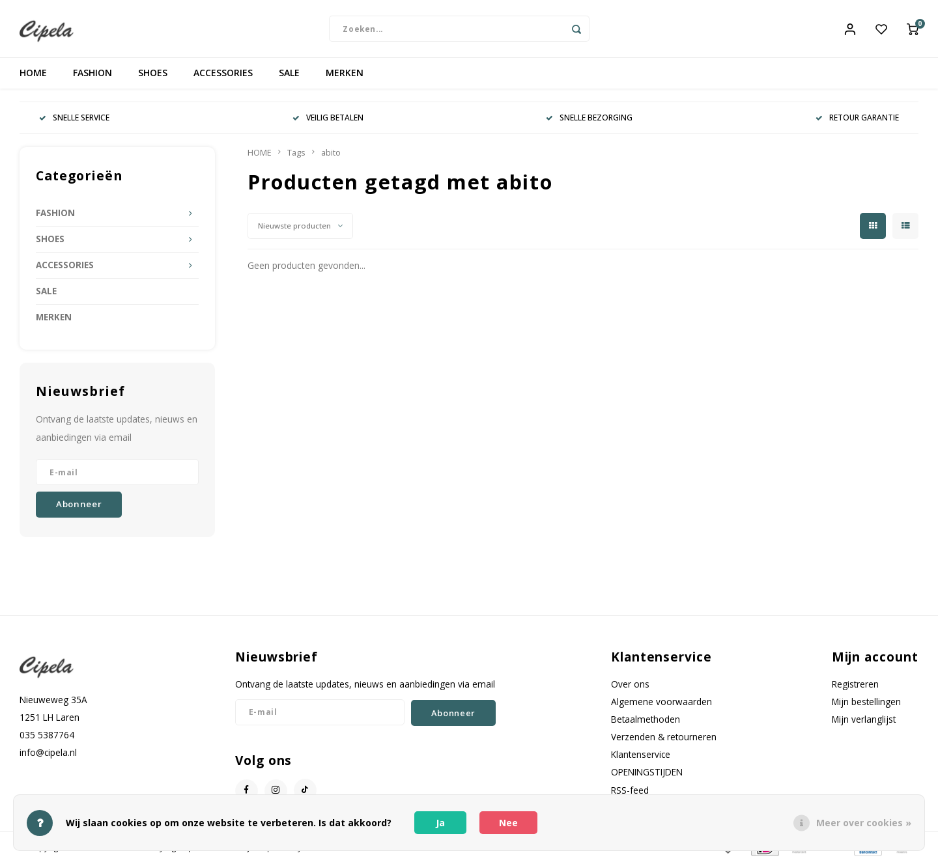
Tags (296, 154)
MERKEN (344, 74)
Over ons (630, 685)
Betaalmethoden (645, 721)
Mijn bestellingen (866, 703)
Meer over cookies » (863, 822)
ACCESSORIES (223, 74)
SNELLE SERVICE (74, 119)
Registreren (855, 685)
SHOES (152, 74)
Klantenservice (640, 756)
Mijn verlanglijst (864, 721)
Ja (440, 822)
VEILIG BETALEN (327, 119)
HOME (33, 74)
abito (331, 154)
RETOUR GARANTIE (857, 119)
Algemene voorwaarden (661, 703)
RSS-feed (630, 791)
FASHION (92, 74)
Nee (508, 822)
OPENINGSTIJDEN (647, 774)
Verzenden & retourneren (664, 738)
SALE (289, 74)
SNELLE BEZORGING (589, 119)
